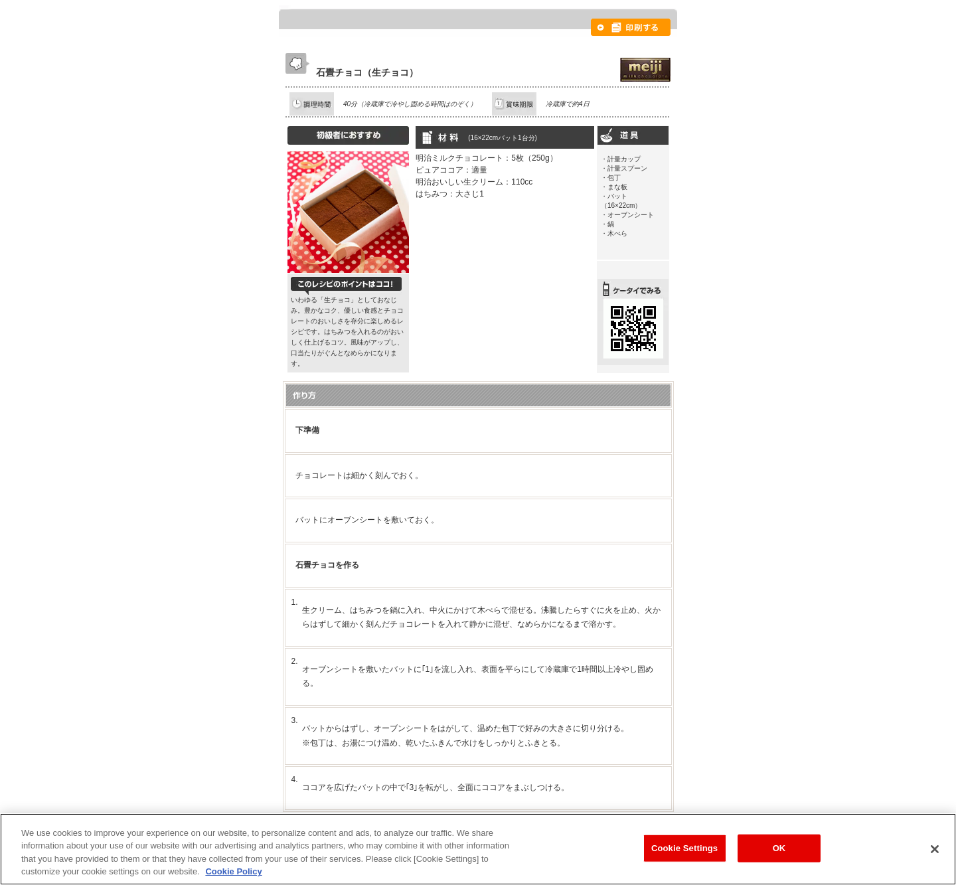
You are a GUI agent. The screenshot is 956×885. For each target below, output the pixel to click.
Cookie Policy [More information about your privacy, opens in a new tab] (233, 871)
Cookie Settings (684, 848)
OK (779, 848)
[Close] (934, 849)
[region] (478, 849)
